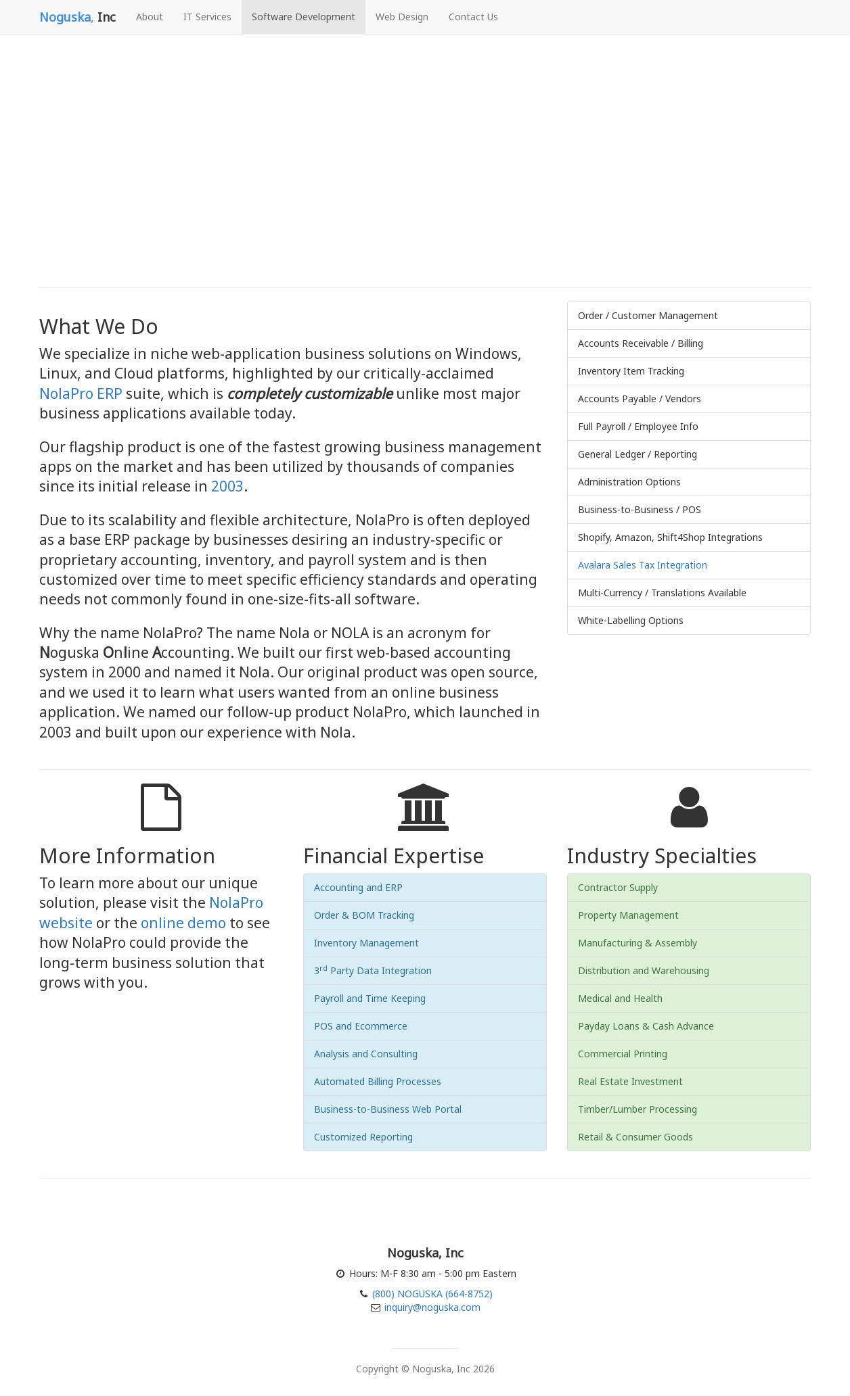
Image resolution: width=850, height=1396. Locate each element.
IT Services (207, 16)
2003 (227, 486)
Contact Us (473, 16)
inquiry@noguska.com (432, 1307)
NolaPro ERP (80, 393)
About (149, 16)
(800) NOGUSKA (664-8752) (431, 1293)
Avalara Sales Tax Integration (642, 564)
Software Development (303, 16)
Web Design (402, 16)
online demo (183, 922)
